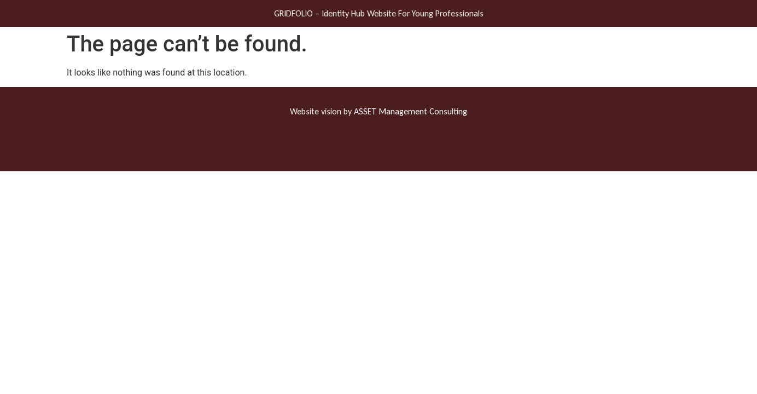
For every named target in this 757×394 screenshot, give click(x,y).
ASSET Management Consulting (410, 111)
